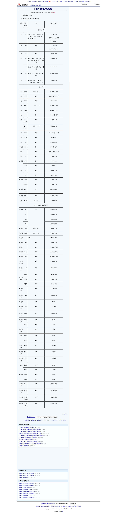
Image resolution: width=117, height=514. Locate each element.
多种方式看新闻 (54, 420)
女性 (63, 1)
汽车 (55, 1)
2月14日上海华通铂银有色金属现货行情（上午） (31, 435)
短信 (77, 1)
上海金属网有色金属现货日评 (26, 498)
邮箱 (83, 1)
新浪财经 (33, 5)
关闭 (65, 420)
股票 (41, 1)
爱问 (80, 1)
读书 (66, 1)
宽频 (52, 1)
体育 (33, 1)
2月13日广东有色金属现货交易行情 (28, 441)
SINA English (68, 506)
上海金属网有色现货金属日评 (26, 475)
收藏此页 (33, 420)
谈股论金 (27, 420)
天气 (75, 1)
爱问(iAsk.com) (31, 417)
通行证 (88, 1)
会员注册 (74, 506)
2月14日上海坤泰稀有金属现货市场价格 (29, 429)
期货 (37, 5)
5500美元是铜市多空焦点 (25, 439)
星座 (72, 1)
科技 (44, 1)
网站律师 (63, 506)
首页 (28, 1)
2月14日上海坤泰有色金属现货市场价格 (29, 431)
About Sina (43, 506)
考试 (69, 1)
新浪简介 (38, 506)
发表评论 (65, 414)
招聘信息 (58, 506)
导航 (86, 1)
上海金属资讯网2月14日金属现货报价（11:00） (31, 433)
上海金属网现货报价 (24, 445)
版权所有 (61, 511)
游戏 (61, 1)
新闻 (30, 1)
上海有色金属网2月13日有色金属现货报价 (30, 443)
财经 (39, 1)
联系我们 (53, 506)
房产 (58, 1)
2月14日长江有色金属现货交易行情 (28, 437)
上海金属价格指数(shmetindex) (27, 491)
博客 (47, 1)
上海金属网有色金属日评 (25, 489)
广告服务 (48, 506)
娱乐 (36, 1)
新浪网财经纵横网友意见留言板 (48, 503)
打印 (61, 420)
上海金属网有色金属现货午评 (26, 427)
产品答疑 (79, 506)
